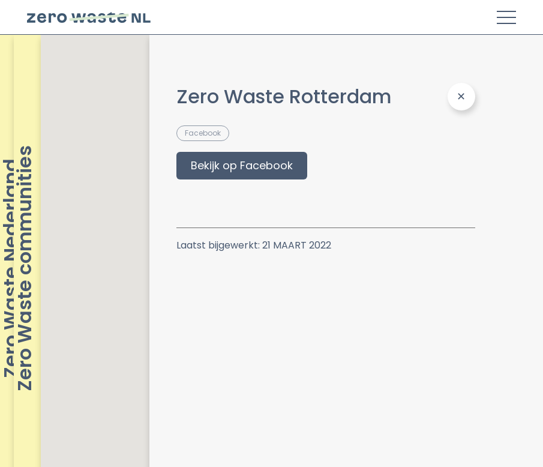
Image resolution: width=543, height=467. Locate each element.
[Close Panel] (461, 96)
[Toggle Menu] (506, 17)
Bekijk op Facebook (242, 165)
